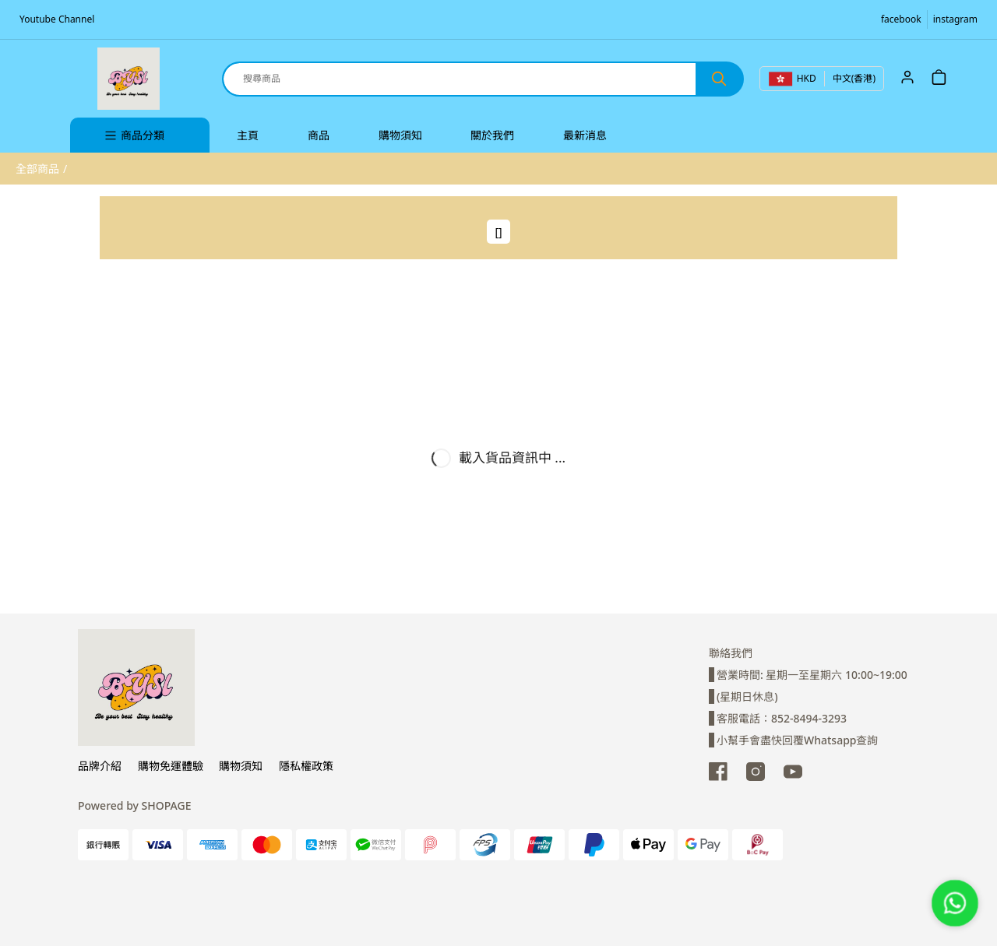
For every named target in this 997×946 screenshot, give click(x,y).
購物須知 (240, 765)
